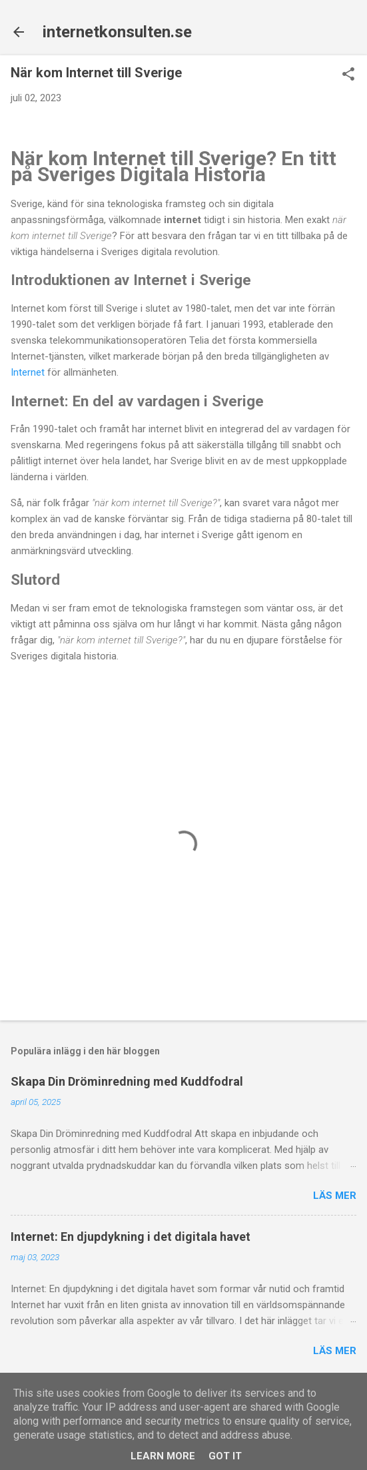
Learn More (163, 1456)
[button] (348, 75)
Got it (225, 1456)
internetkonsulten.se (117, 32)
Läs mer (334, 1196)
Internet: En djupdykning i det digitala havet (130, 1237)
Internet (28, 372)
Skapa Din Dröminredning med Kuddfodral (127, 1081)
